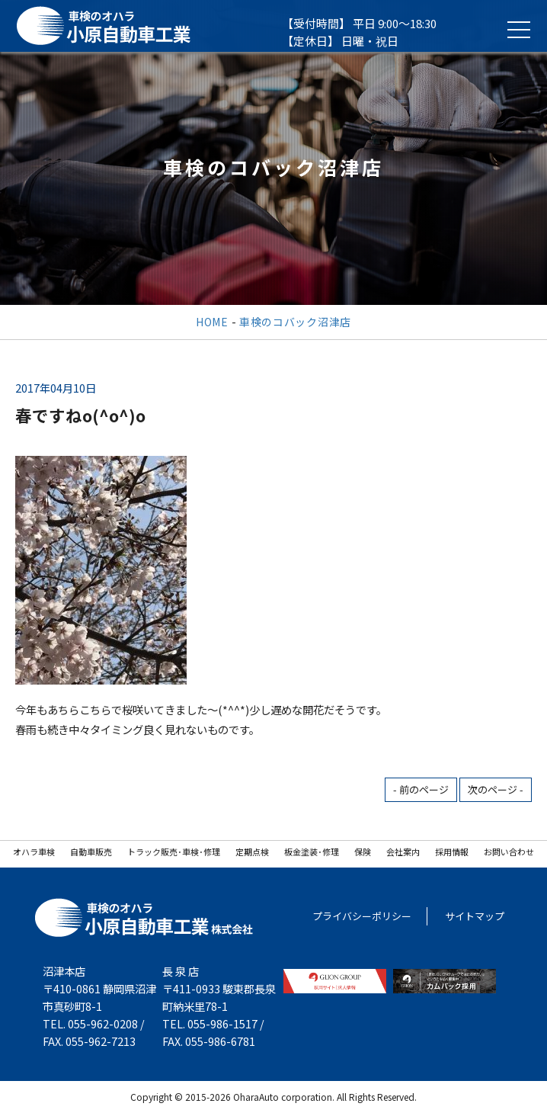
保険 (362, 851)
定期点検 (252, 851)
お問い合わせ (509, 851)
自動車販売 (91, 851)
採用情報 (452, 851)
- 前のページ (421, 789)
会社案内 (403, 851)
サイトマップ (474, 916)
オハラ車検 (34, 851)
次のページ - (495, 789)
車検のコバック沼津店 (295, 321)
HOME (212, 321)
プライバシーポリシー (361, 916)
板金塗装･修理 (311, 851)
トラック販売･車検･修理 (173, 851)
